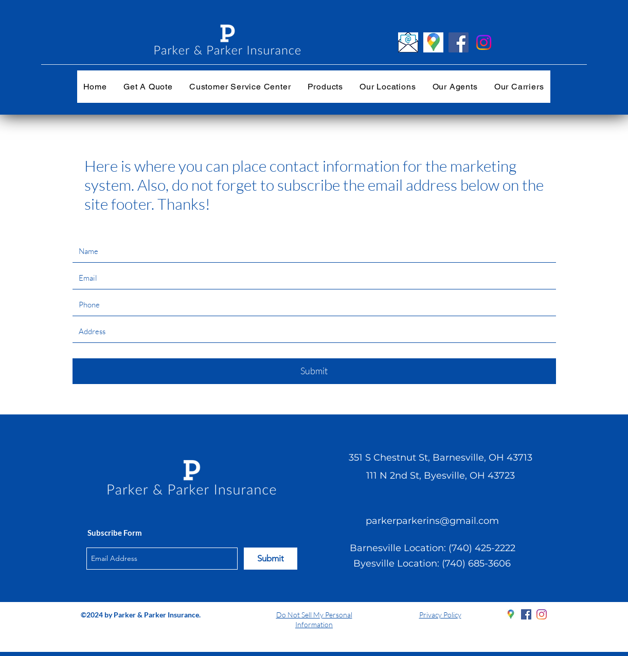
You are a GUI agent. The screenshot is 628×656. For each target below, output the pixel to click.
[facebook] (526, 614)
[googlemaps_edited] (433, 42)
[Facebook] (458, 42)
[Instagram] (484, 42)
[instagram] (541, 614)
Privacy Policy (440, 614)
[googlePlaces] (511, 614)
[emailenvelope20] (408, 42)
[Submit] (314, 371)
